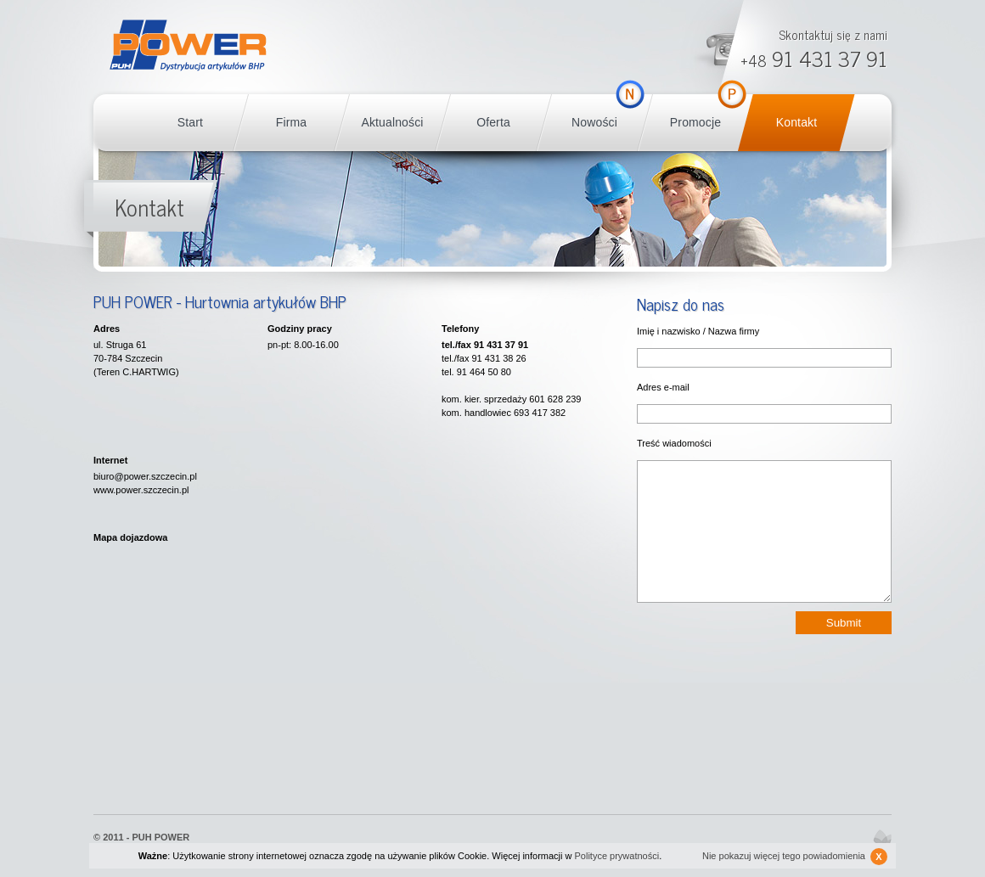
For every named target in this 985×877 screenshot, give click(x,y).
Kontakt (796, 122)
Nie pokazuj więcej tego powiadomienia (794, 856)
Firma (291, 122)
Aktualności (392, 122)
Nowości (594, 122)
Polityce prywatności (617, 856)
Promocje (695, 122)
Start (190, 122)
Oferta (493, 122)
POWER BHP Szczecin (188, 45)
